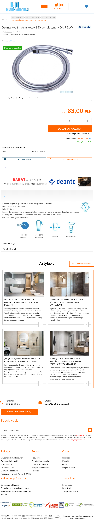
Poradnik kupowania (40, 461)
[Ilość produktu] (70, 121)
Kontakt (65, 461)
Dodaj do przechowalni (79, 134)
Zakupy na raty (7, 464)
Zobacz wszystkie (81, 263)
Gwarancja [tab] (9, 243)
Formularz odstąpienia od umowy (15, 488)
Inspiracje (66, 458)
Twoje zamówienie (70, 491)
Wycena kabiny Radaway (12, 458)
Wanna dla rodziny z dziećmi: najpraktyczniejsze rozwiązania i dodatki (21, 302)
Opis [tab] (5, 196)
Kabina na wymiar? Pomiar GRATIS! (16, 474)
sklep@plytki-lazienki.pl (57, 403)
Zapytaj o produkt (18, 159)
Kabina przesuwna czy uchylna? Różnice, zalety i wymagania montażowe (66, 302)
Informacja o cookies (71, 516)
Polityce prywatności (77, 440)
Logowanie (67, 485)
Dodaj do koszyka (69, 128)
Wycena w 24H (7, 467)
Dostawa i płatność (64, 159)
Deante (13, 41)
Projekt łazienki (68, 467)
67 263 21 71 (13, 403)
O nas (64, 464)
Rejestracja (67, 488)
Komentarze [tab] (9, 249)
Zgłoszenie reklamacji (10, 485)
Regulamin (80, 435)
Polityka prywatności (40, 467)
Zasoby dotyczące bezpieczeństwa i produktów (23, 98)
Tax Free (35, 471)
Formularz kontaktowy (19, 411)
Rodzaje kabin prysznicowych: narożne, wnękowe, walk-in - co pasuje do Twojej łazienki (66, 361)
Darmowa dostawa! (9, 471)
